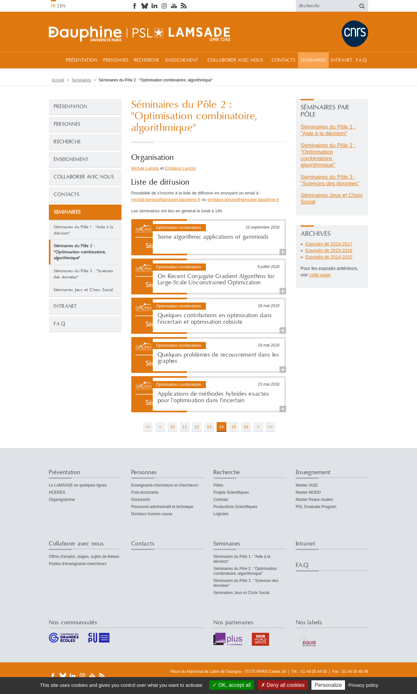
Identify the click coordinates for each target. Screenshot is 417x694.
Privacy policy (364, 685)
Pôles (218, 485)
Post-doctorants (145, 492)
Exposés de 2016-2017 (329, 244)
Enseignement (181, 60)
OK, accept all (231, 685)
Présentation (81, 60)
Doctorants (140, 499)
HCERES (57, 492)
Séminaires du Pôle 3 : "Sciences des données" (83, 274)
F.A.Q (361, 60)
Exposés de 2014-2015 (329, 257)
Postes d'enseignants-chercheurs (78, 563)
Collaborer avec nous (236, 60)
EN (62, 6)
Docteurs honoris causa (151, 514)
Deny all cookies (283, 685)
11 (184, 426)
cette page (319, 274)
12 (196, 426)
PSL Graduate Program (316, 506)
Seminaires (313, 60)
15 (233, 426)
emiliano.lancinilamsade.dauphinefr (243, 199)
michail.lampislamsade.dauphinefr (166, 199)
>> (270, 426)
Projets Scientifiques (231, 492)
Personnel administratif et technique (162, 506)
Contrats (220, 499)
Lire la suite (208, 237)
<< (147, 426)
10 (172, 426)
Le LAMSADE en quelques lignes (78, 485)
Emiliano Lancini (180, 168)
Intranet (342, 60)
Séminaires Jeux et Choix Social (83, 289)
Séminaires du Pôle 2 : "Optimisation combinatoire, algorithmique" (328, 155)
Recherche (147, 60)
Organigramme (62, 499)
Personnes (116, 60)
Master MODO (308, 492)
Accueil (55, 60)
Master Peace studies (314, 499)
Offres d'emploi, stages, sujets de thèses (84, 556)
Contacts (284, 60)
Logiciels (221, 514)
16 (246, 426)
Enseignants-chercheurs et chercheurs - (166, 485)
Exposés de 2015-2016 (329, 250)
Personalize (328, 685)
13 (209, 426)
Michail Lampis (145, 168)
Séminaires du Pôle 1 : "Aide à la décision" (83, 230)
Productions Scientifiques (235, 506)
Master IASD (307, 485)
